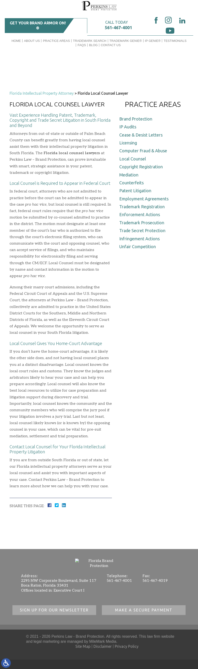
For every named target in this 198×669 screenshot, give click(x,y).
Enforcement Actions (141, 214)
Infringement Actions (141, 238)
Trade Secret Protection (144, 230)
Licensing (129, 142)
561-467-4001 (118, 27)
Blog (93, 45)
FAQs (81, 45)
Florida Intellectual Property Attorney (42, 93)
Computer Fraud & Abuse (144, 150)
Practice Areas (56, 40)
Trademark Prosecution (143, 222)
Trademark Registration (143, 206)
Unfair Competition (139, 246)
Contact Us (111, 45)
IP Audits (129, 126)
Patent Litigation (137, 190)
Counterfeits (133, 182)
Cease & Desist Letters (142, 134)
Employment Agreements (145, 198)
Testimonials (175, 40)
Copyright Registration (142, 166)
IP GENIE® (153, 40)
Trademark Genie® (126, 40)
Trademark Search (89, 40)
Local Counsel (134, 158)
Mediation (130, 174)
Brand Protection (137, 118)
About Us (32, 40)
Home (16, 40)
